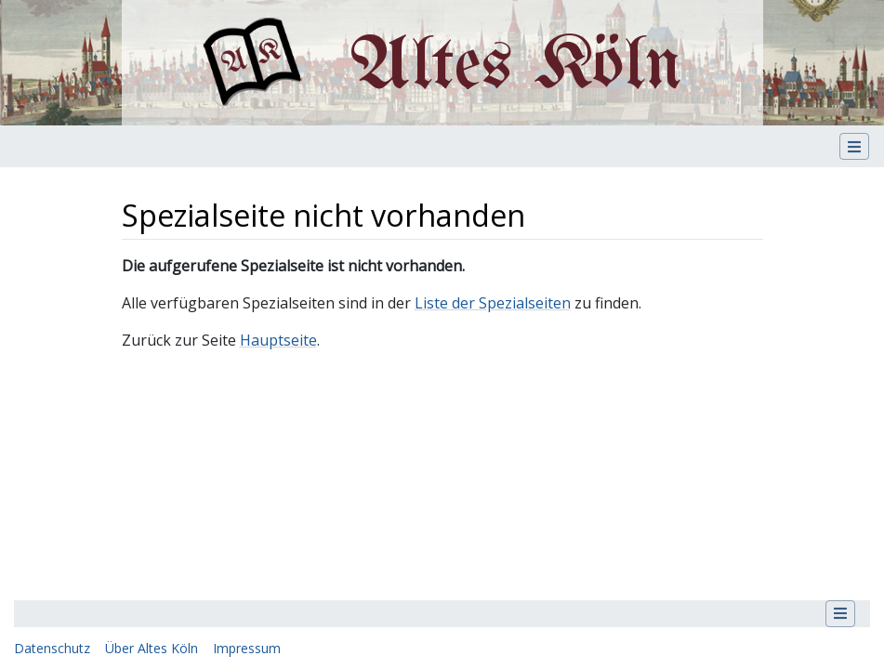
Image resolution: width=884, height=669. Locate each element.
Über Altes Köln (151, 648)
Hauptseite (278, 340)
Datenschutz (52, 648)
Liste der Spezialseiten (493, 303)
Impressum (247, 648)
